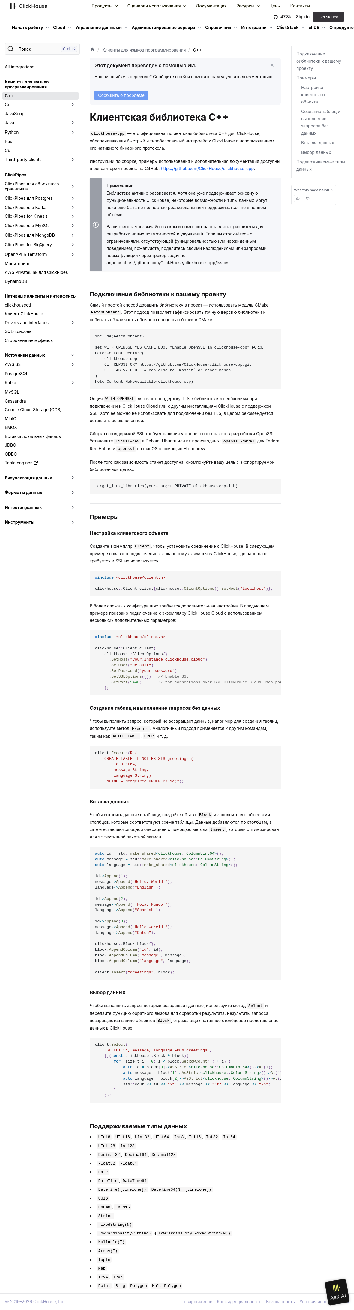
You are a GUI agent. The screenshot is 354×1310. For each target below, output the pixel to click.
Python (12, 132)
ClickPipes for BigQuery (28, 244)
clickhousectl (18, 304)
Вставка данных (317, 142)
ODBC (11, 454)
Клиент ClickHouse (24, 313)
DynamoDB (16, 281)
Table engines (21, 462)
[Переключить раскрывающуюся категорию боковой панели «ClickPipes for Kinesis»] (73, 216)
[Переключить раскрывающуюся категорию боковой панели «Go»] (73, 105)
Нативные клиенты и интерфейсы (40, 295)
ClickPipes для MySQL (27, 225)
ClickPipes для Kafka (25, 207)
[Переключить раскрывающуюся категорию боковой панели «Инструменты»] (73, 522)
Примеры (306, 77)
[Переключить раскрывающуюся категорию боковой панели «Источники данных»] (73, 355)
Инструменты (19, 522)
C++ (9, 95)
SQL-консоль (18, 331)
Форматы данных (23, 492)
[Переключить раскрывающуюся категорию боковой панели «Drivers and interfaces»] (73, 323)
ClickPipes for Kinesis (26, 216)
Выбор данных (316, 152)
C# (7, 150)
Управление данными (98, 27)
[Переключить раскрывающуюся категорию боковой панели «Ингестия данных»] (73, 507)
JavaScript (15, 113)
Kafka (10, 382)
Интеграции (254, 27)
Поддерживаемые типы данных (320, 165)
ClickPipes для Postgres (29, 198)
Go (7, 104)
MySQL (12, 391)
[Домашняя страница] (92, 50)
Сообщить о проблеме (121, 95)
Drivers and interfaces (27, 322)
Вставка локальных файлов (33, 436)
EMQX (11, 427)
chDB (314, 27)
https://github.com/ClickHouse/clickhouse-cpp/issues (176, 262)
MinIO (10, 418)
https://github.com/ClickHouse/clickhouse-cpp (207, 168)
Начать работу (27, 27)
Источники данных (25, 355)
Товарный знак (197, 1301)
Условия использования (324, 1301)
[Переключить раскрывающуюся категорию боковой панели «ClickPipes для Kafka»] (73, 207)
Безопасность (280, 1301)
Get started (328, 17)
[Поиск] (42, 49)
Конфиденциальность (239, 1301)
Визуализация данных (28, 477)
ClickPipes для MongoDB (30, 235)
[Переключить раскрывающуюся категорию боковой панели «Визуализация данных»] (73, 478)
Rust (9, 141)
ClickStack (287, 27)
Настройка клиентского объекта (314, 94)
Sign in (303, 16)
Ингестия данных (23, 507)
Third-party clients (23, 159)
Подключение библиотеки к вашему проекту (318, 61)
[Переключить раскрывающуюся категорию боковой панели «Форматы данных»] (73, 492)
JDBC (10, 445)
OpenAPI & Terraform (26, 254)
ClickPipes (15, 174)
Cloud (59, 27)
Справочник (218, 27)
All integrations (19, 66)
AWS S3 (13, 364)
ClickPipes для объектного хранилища (32, 186)
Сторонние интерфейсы (29, 340)
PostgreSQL (16, 373)
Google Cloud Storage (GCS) (33, 409)
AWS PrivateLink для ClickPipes (36, 272)
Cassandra (15, 400)
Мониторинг (17, 263)
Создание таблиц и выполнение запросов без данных (320, 122)
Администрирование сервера (163, 27)
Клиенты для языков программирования (27, 84)
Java (9, 122)
